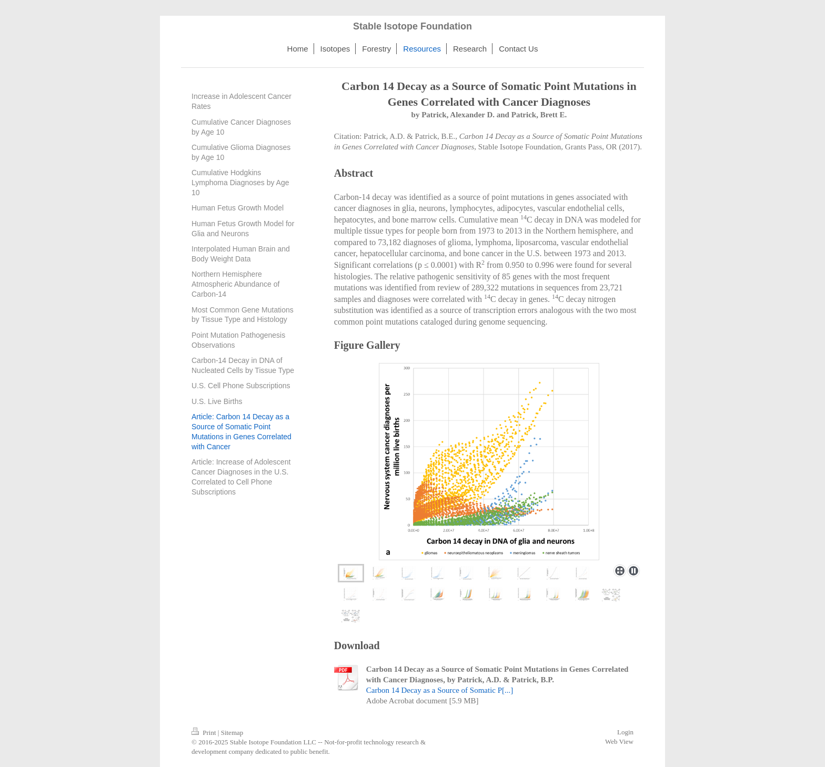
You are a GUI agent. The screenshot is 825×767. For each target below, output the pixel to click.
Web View (619, 741)
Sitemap (232, 732)
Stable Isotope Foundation (412, 26)
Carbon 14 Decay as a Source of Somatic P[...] (440, 690)
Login (625, 732)
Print (205, 732)
